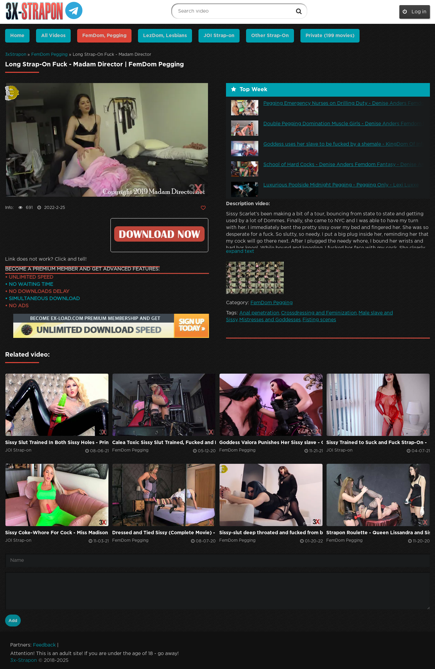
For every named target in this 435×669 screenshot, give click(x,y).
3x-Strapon (23, 660)
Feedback (44, 645)
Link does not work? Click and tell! (46, 259)
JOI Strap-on (219, 36)
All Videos (53, 36)
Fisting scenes (319, 320)
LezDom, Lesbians (165, 36)
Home (17, 36)
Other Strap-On (270, 36)
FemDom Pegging (49, 54)
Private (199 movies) (330, 36)
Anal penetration (259, 313)
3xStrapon (15, 54)
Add (12, 620)
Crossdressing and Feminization (319, 313)
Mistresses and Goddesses (270, 320)
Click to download (159, 234)
